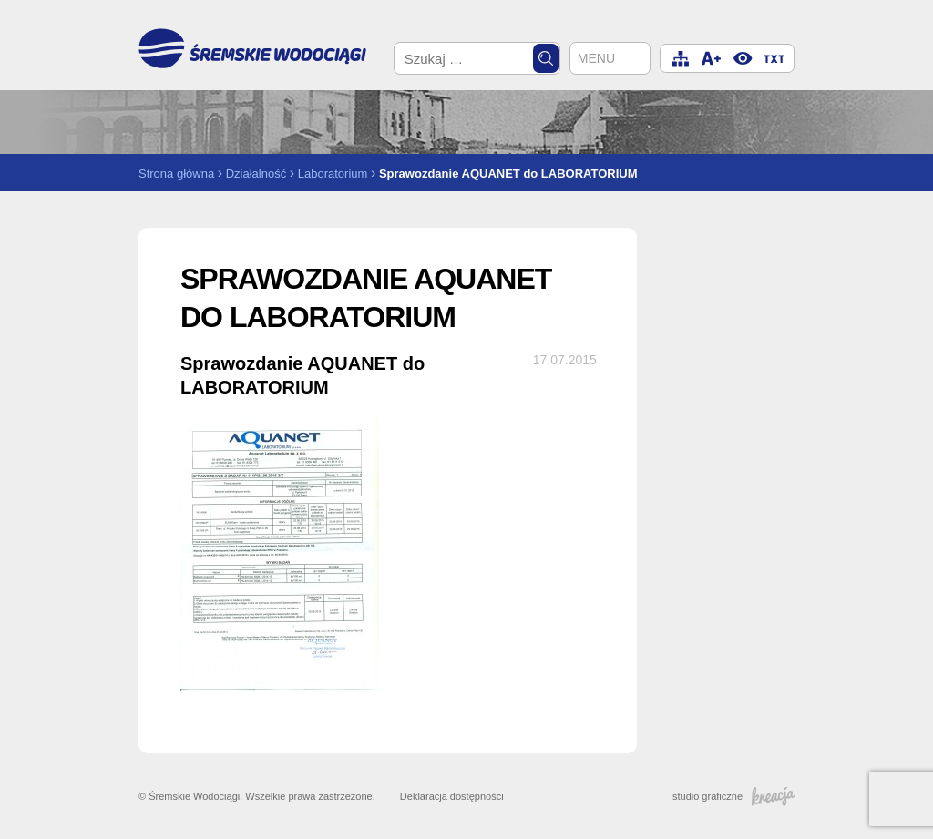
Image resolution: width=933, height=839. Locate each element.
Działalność (256, 173)
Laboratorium (333, 173)
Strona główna (176, 173)
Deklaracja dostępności (452, 796)
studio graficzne (733, 796)
